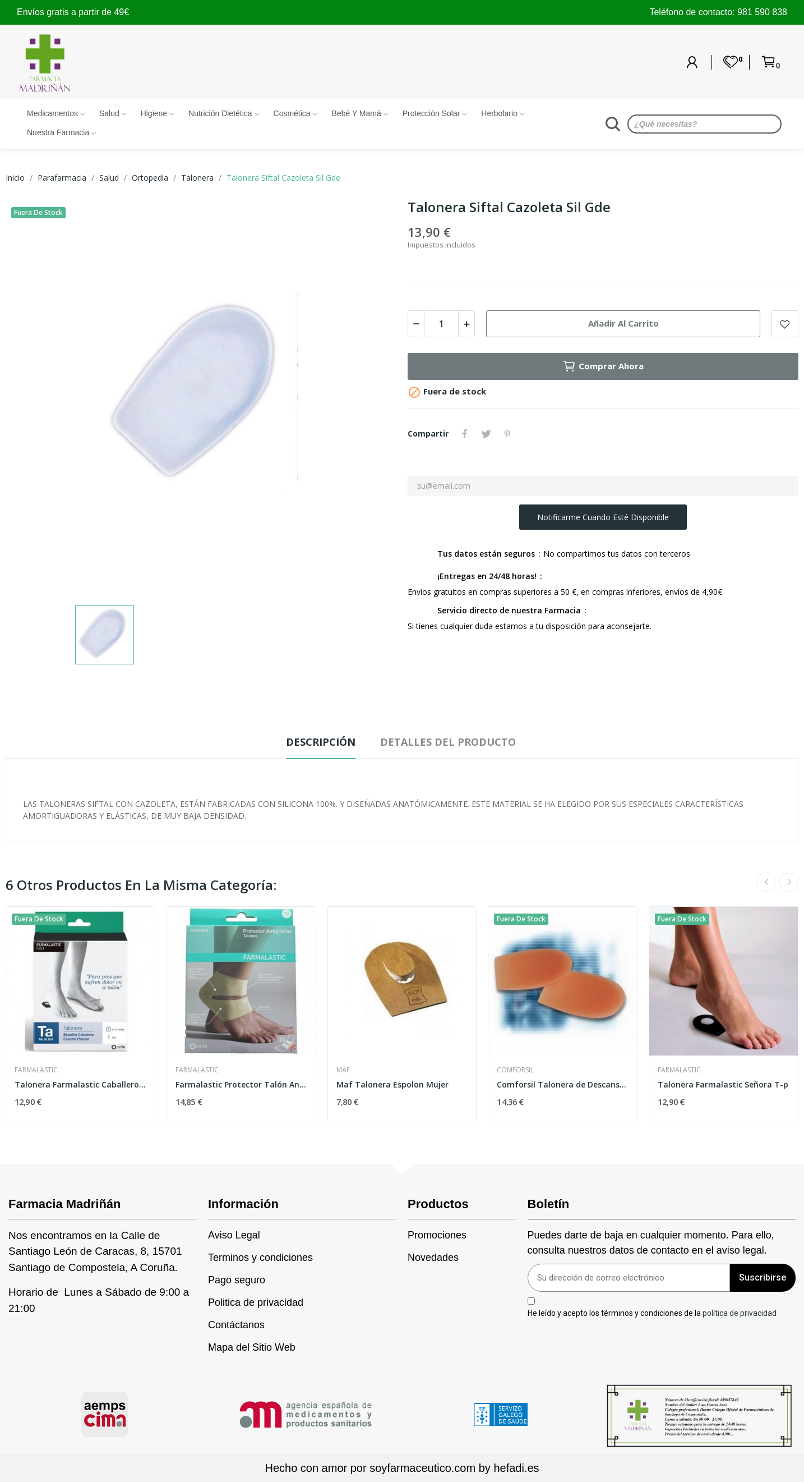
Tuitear (486, 433)
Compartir (464, 433)
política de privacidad (740, 1312)
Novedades (433, 1257)
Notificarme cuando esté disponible (603, 517)
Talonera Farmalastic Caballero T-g (80, 1084)
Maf (343, 1070)
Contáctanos (236, 1324)
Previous (766, 882)
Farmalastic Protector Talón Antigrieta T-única (241, 1084)
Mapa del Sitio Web (251, 1347)
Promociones (437, 1235)
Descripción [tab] (320, 742)
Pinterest (507, 433)
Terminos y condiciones (260, 1257)
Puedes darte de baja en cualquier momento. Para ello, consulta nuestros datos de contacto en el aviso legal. (651, 1242)
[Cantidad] (441, 323)
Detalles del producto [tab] (448, 742)
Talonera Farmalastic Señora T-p (723, 1084)
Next (788, 882)
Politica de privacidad (255, 1302)
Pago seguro (236, 1280)
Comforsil (515, 1070)
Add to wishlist (785, 323)
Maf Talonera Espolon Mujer (392, 1084)
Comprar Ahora (603, 366)
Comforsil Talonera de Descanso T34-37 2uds (563, 1084)
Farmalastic (36, 1070)
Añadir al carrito (623, 323)
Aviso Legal (234, 1235)
